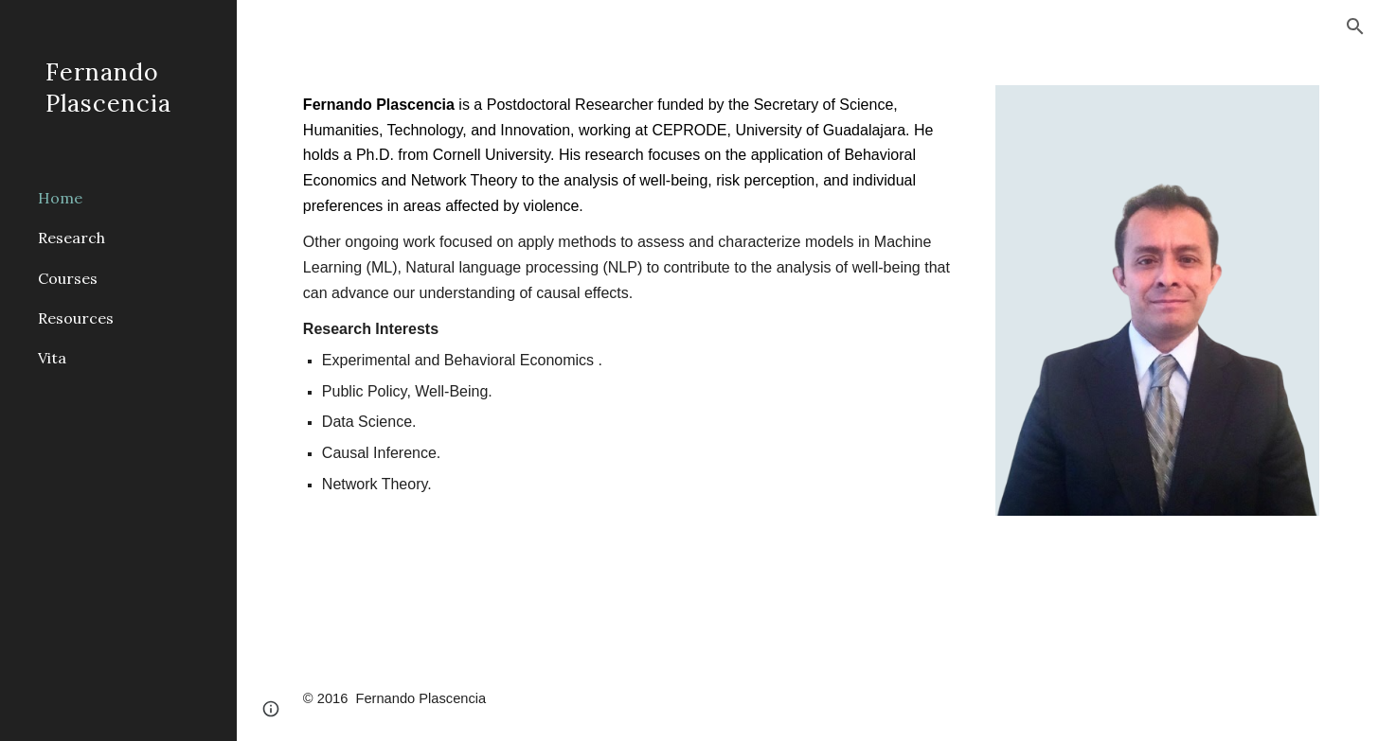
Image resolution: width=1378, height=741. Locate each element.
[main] (632, 294)
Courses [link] (68, 278)
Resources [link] (76, 318)
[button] (1355, 26)
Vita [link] (52, 357)
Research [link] (71, 237)
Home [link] (60, 197)
